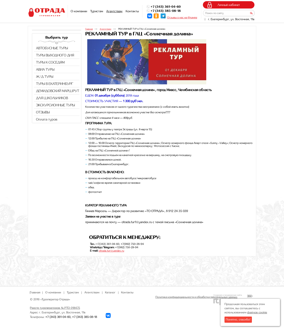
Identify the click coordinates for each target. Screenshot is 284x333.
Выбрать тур (56, 37)
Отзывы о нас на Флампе (182, 17)
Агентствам (114, 11)
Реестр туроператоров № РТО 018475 (55, 308)
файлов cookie (257, 312)
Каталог (110, 292)
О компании (53, 292)
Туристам (73, 292)
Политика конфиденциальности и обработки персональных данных (196, 297)
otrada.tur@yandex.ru (111, 250)
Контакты (127, 292)
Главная (89, 29)
